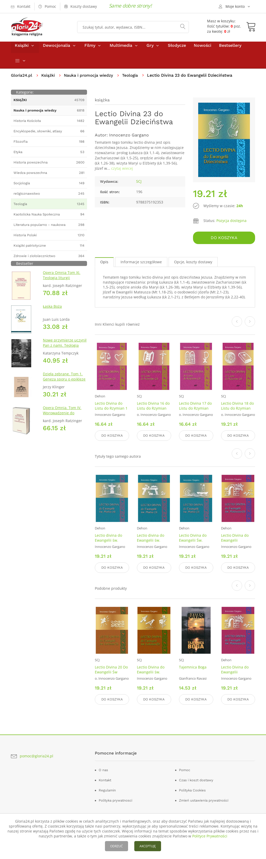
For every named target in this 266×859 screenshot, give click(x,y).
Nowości (202, 49)
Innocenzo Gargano (129, 138)
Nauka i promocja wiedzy (90, 78)
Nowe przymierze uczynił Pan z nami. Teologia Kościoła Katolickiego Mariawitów (65, 351)
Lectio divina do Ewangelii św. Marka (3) (150, 541)
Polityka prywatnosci (115, 799)
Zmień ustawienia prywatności (203, 799)
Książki (22, 49)
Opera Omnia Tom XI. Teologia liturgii (61, 279)
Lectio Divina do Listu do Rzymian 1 (111, 408)
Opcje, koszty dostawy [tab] (193, 264)
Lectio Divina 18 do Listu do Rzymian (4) (237, 410)
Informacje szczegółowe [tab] (141, 264)
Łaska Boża (52, 309)
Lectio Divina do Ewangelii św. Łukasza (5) (150, 672)
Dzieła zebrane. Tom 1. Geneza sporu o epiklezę (64, 380)
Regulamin (107, 789)
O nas (103, 769)
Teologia (133, 78)
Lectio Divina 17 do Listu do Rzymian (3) (195, 410)
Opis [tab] (104, 264)
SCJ (139, 185)
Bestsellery (230, 49)
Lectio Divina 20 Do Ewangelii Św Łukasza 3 (111, 672)
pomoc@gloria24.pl (36, 754)
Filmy (89, 49)
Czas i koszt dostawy (196, 779)
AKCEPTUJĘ (147, 846)
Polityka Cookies (192, 789)
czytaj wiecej (122, 172)
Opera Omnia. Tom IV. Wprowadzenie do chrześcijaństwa (62, 416)
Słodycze (177, 49)
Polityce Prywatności (209, 836)
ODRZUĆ (116, 846)
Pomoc (184, 769)
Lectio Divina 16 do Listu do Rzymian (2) (153, 410)
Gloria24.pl (22, 78)
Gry (150, 49)
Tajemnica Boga (193, 667)
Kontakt (105, 779)
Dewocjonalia (56, 49)
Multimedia (121, 49)
